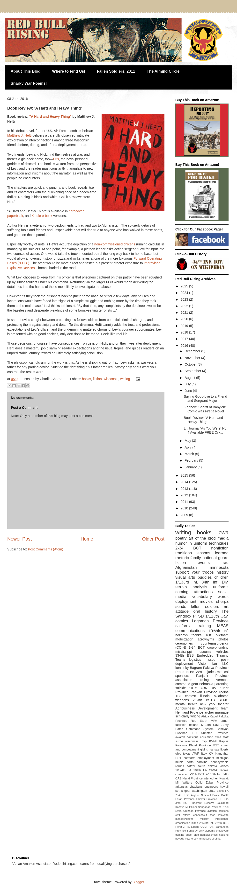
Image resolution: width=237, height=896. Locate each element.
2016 (185, 345)
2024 (185, 293)
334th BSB (184, 655)
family (195, 558)
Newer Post (19, 539)
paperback (15, 216)
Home (87, 539)
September (193, 371)
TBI (178, 696)
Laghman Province (210, 621)
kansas (214, 749)
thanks (196, 635)
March (190, 454)
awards (180, 737)
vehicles (222, 651)
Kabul (214, 716)
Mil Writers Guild (188, 782)
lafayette (223, 814)
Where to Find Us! (68, 71)
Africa (205, 716)
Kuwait (224, 778)
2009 (185, 515)
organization (182, 822)
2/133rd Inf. (206, 822)
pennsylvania (220, 762)
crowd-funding (218, 647)
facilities (180, 725)
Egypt (203, 741)
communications (190, 630)
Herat (178, 826)
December (193, 351)
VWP (199, 672)
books (86, 379)
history (223, 572)
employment (206, 758)
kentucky (182, 668)
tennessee (205, 838)
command (182, 684)
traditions (183, 553)
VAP (201, 830)
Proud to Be (184, 672)
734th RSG (182, 795)
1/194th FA (183, 770)
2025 (185, 286)
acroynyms (206, 639)
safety (191, 766)
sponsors (182, 676)
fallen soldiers (205, 606)
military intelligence (214, 818)
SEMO (224, 700)
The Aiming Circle (163, 71)
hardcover (76, 211)
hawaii (224, 786)
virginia (216, 838)
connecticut (200, 814)
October (191, 364)
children (221, 577)
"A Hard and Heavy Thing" (50, 116)
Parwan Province (204, 692)
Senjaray (192, 830)
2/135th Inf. (213, 774)
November (193, 358)
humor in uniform (191, 543)
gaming (179, 834)
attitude (182, 611)
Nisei (225, 807)
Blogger (138, 882)
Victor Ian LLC (213, 664)
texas (186, 753)
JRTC (186, 826)
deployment (185, 601)
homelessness (209, 834)
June (189, 391)
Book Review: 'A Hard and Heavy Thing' (203, 420)
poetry (181, 538)
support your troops (194, 572)
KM (211, 753)
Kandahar (222, 753)
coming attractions (194, 592)
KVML (213, 741)
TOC (208, 635)
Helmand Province (189, 712)
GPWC (213, 770)
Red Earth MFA (204, 720)
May (188, 441)
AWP (195, 753)
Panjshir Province (212, 676)
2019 (185, 326)
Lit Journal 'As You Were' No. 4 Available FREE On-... (205, 430)
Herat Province (192, 778)
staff (226, 737)
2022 (185, 306)
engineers (211, 786)
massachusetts (184, 818)
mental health (186, 704)
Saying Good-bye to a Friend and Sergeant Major (205, 399)
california (183, 626)
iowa (223, 532)
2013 (185, 489)
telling (204, 680)
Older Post (153, 539)
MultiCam (191, 807)
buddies (205, 577)
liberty (224, 749)
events (204, 562)
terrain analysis (191, 587)
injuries (210, 672)
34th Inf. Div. (215, 582)
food (212, 814)
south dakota (207, 766)
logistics (195, 659)
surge (179, 741)
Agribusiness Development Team (202, 708)
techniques (219, 543)
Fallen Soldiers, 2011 (116, 71)
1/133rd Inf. (186, 582)
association (183, 680)
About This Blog (26, 71)
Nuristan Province (215, 733)
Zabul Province (217, 782)
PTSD (198, 616)
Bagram (196, 668)
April (188, 447)
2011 (185, 502)
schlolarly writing (187, 716)
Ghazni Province (206, 799)
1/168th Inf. (219, 631)
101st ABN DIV (202, 688)
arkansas (181, 786)
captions (223, 810)
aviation (212, 810)
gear (194, 684)
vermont (222, 680)
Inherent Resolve (203, 802)
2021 (185, 312)
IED (194, 733)
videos (224, 766)
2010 (185, 508)
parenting (222, 684)
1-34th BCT (196, 774)
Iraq (225, 562)
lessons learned (213, 553)
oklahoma (221, 696)
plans (195, 822)
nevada (179, 838)
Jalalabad (223, 802)
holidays (181, 635)
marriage (222, 712)
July (188, 384)
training (204, 626)
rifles (218, 737)
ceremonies (184, 643)
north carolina (196, 762)
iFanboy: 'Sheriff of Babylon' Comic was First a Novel (205, 409)
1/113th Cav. (217, 616)
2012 (185, 495)
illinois (204, 696)
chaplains (196, 786)
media (223, 538)
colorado (181, 774)
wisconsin (111, 379)
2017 (185, 339)
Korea (224, 770)
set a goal (182, 790)
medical (223, 672)
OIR (211, 826)
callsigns (192, 737)
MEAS (223, 626)
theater (223, 704)
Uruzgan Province (194, 810)
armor (225, 720)
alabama (210, 830)
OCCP (204, 826)
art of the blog (201, 538)
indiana (193, 725)
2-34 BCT (188, 548)
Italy (204, 753)
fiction (97, 379)
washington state (203, 790)
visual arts (185, 577)
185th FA (223, 790)
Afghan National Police (205, 795)
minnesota (219, 567)
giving (204, 749)
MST (216, 745)
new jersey (191, 838)
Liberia (195, 826)
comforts (189, 758)
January (191, 467)
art (226, 606)
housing (224, 834)
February (192, 460)
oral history (205, 611)
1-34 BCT (197, 647)
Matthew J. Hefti (19, 135)
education (206, 737)
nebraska (206, 684)
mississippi (183, 651)
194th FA (200, 770)
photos (223, 639)
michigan (222, 758)
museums (204, 651)
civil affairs (182, 814)
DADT (225, 795)
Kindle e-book (41, 216)
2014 (185, 482)
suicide (180, 688)
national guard (215, 558)
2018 (185, 332)
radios (224, 692)
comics (181, 621)
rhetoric (182, 558)
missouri (211, 659)
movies (206, 601)
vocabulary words (210, 596)
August (190, 378)
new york (207, 704)
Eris (56, 159)
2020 (185, 319)
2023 (185, 299)
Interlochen (210, 778)
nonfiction (220, 548)
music (179, 762)
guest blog (192, 834)
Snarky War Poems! (29, 83)
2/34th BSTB (204, 700)
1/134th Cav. (210, 725)
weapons (182, 700)
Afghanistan (186, 567)
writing (125, 379)
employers (222, 830)
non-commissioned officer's (114, 244)
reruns (179, 766)
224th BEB (222, 822)
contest (190, 696)
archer (209, 712)
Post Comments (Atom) (45, 549)
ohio (178, 753)
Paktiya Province (216, 668)
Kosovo (179, 807)
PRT (178, 758)
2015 (185, 475)
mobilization (184, 639)
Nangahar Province (210, 807)
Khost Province (200, 745)
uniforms (221, 587)
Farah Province (185, 799)
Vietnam (222, 635)
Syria (178, 810)
